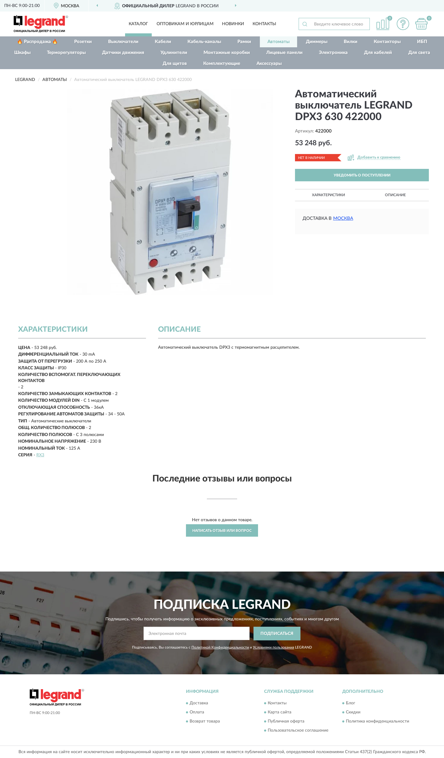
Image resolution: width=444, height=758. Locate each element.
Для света (419, 52)
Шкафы (22, 52)
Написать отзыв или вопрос (222, 530)
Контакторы (387, 41)
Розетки (83, 41)
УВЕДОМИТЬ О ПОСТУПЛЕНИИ (362, 175)
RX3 (40, 455)
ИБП (422, 41)
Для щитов (175, 63)
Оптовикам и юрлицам (185, 24)
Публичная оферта (286, 721)
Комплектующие (221, 63)
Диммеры (316, 41)
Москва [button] (343, 218)
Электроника (333, 52)
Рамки (244, 41)
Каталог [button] (138, 24)
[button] (403, 24)
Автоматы (278, 41)
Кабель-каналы (204, 41)
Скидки (353, 712)
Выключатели (123, 41)
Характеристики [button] (328, 195)
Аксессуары (269, 63)
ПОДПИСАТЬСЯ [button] (276, 634)
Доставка (199, 703)
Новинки (233, 24)
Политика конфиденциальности (377, 721)
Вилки (350, 41)
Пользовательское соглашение (298, 731)
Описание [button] (395, 195)
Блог (350, 703)
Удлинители (174, 52)
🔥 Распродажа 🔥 (37, 41)
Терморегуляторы (66, 52)
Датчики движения (123, 52)
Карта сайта (279, 712)
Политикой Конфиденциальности (220, 647)
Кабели (163, 41)
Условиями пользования (273, 647)
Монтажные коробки (227, 52)
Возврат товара (205, 721)
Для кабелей (378, 52)
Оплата (197, 712)
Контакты (264, 24)
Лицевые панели (284, 52)
